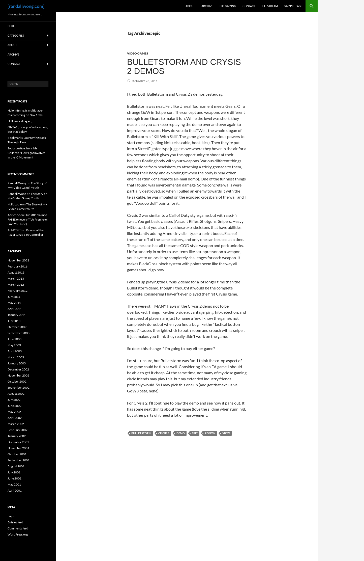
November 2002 (18, 375)
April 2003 (15, 351)
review (210, 433)
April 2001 (15, 490)
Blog (11, 26)
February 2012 (17, 290)
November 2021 (18, 260)
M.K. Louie (15, 204)
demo (180, 433)
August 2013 (16, 272)
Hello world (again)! (21, 121)
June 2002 (14, 406)
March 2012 (16, 284)
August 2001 (16, 466)
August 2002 (16, 393)
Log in (11, 516)
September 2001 (18, 460)
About (190, 6)
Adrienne (14, 215)
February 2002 (17, 430)
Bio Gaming (228, 6)
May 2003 (14, 345)
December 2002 (18, 369)
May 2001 (14, 484)
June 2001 (14, 478)
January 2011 (17, 315)
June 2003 (14, 339)
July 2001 (14, 472)
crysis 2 (163, 433)
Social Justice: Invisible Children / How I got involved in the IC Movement (27, 152)
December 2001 (18, 442)
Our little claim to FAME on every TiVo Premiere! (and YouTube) (28, 219)
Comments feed (18, 528)
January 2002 (17, 436)
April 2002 (15, 418)
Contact (248, 6)
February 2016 (17, 266)
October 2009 (17, 327)
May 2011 (14, 303)
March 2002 (16, 424)
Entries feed (15, 522)
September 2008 (18, 333)
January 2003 (17, 363)
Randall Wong (17, 183)
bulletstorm (141, 433)
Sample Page (293, 6)
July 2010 (14, 321)
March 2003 (16, 357)
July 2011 (14, 297)
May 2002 (14, 412)
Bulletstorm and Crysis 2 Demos (184, 66)
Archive (207, 6)
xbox (226, 433)
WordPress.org (18, 534)
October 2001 (17, 454)
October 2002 (17, 381)
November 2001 (18, 448)
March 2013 (16, 278)
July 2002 (14, 400)
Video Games (137, 53)
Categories (16, 35)
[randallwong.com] (26, 6)
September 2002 (18, 387)
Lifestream (270, 6)
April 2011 (15, 309)
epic (195, 433)
